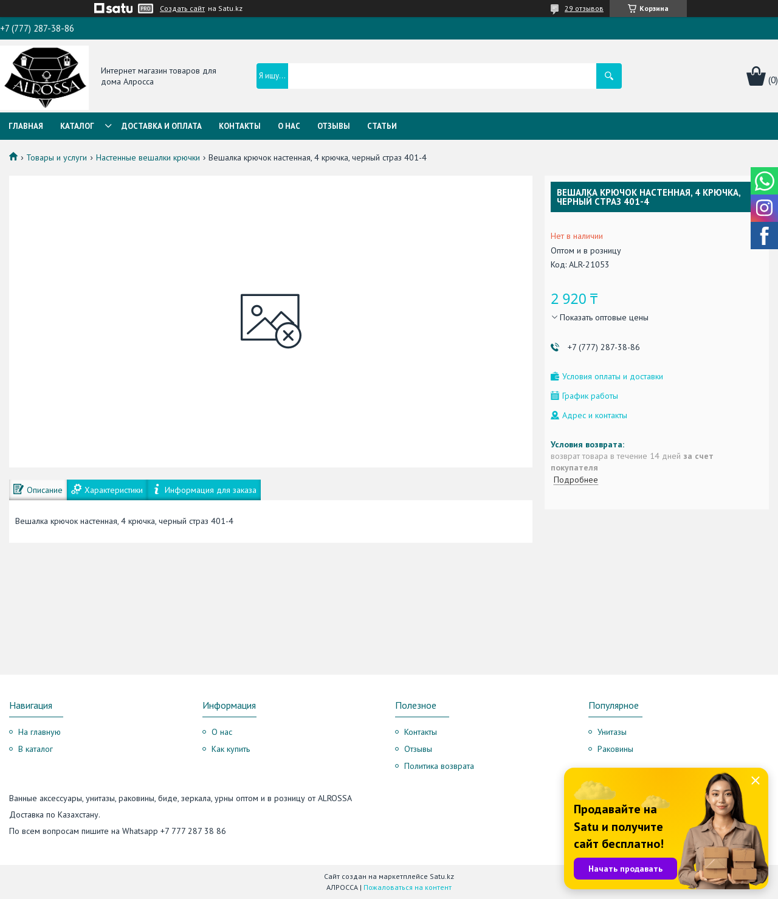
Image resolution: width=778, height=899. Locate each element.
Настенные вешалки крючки (148, 157)
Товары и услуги (56, 157)
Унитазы (612, 731)
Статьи (382, 126)
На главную (39, 731)
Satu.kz (442, 876)
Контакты (240, 126)
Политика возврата (439, 765)
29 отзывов (584, 8)
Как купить (231, 748)
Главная (26, 126)
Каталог (77, 126)
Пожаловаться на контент (407, 887)
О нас (289, 126)
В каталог (35, 748)
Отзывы (333, 126)
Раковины (615, 748)
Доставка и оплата (162, 126)
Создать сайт (182, 8)
